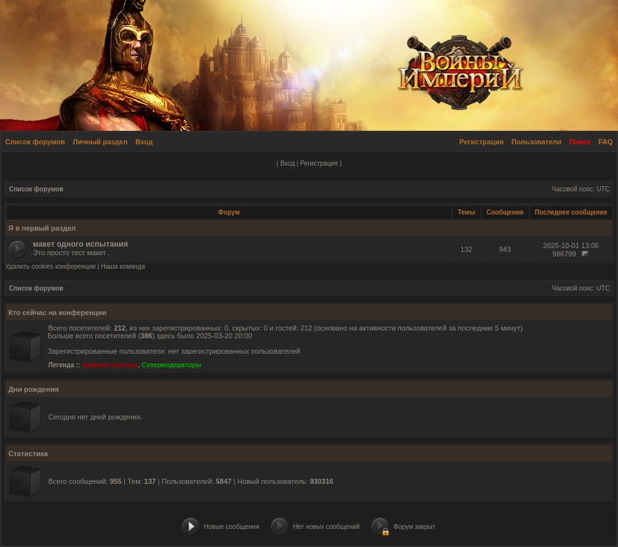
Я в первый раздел (42, 228)
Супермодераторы (171, 365)
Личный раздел (100, 142)
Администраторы (110, 365)
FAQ (605, 142)
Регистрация (482, 142)
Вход (144, 142)
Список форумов (35, 142)
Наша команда (123, 266)
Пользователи (536, 142)
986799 (564, 254)
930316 (321, 481)
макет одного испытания (80, 244)
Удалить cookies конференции (50, 266)
